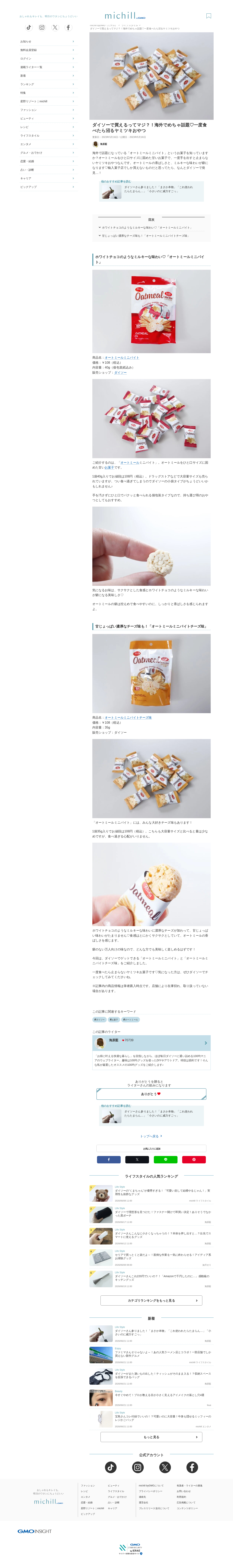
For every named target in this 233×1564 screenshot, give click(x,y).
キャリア (25, 178)
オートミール (129, 462)
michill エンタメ (203, 1426)
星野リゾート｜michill (33, 101)
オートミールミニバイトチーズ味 (128, 717)
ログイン (25, 58)
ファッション (28, 109)
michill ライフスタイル (200, 1201)
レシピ (24, 127)
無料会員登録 (28, 50)
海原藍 (99, 144)
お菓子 (109, 467)
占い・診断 (27, 169)
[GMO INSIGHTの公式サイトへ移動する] (35, 1531)
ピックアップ (28, 186)
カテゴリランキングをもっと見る (151, 1300)
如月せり (207, 1265)
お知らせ (25, 41)
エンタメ (25, 144)
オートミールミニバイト (122, 357)
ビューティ (27, 118)
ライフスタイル (30, 135)
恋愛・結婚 (27, 161)
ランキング (27, 84)
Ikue (209, 1405)
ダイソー (120, 372)
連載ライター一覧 (31, 67)
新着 (23, 75)
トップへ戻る (151, 1136)
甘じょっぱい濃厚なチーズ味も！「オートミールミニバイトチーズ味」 (146, 235)
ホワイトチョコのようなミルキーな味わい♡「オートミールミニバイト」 (147, 227)
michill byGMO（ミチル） (103, 25)
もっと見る (151, 1437)
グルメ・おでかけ (31, 152)
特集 (23, 92)
